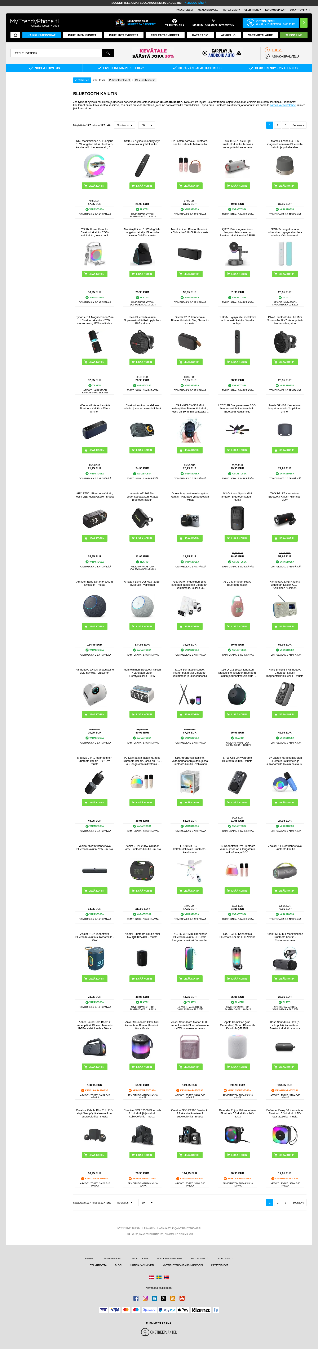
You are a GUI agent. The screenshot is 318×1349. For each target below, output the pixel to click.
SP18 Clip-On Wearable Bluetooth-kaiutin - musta (237, 759)
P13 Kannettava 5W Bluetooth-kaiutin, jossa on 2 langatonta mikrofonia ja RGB (237, 849)
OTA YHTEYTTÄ (298, 10)
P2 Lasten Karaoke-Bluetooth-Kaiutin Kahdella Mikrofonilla (190, 142)
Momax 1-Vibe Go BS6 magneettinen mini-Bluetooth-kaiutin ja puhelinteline (285, 144)
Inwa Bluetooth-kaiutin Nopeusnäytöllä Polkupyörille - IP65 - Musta (142, 320)
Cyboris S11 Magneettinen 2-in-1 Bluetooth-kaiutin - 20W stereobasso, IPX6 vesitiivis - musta (94, 320)
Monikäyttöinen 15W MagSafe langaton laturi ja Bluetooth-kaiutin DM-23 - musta (142, 232)
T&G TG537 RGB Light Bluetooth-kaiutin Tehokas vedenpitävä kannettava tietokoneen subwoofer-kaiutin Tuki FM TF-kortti (237, 144)
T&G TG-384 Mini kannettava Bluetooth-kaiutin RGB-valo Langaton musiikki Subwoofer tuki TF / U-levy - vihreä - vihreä (190, 937)
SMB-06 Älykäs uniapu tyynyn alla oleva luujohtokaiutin (142, 142)
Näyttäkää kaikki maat (159, 1287)
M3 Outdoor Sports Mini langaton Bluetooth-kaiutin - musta (237, 496)
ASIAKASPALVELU (208, 10)
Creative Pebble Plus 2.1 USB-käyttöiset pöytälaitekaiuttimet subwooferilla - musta (94, 1113)
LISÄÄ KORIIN (144, 186)
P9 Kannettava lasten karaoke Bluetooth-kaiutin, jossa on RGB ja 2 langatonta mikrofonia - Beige (142, 761)
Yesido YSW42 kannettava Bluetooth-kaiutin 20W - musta (94, 847)
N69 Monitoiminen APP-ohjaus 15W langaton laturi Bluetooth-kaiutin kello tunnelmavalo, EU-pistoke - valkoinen (94, 144)
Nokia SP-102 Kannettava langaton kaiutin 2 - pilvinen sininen (284, 408)
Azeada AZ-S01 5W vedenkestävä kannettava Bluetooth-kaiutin (142, 496)
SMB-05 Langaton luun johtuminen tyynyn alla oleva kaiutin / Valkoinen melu (285, 232)
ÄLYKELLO (228, 35)
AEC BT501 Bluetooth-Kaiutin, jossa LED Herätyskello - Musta (95, 495)
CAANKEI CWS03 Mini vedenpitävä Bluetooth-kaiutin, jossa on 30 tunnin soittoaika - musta (190, 408)
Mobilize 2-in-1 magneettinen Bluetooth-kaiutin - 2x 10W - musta (94, 761)
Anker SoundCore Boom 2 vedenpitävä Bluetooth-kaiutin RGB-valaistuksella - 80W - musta (94, 1025)
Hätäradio (200, 35)
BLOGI (118, 1265)
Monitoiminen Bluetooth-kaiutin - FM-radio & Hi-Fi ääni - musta (189, 231)
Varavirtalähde (260, 35)
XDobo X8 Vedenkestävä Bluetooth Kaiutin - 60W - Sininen (94, 408)
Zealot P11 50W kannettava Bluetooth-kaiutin (285, 847)
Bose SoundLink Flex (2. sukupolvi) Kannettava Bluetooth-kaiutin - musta (285, 1025)
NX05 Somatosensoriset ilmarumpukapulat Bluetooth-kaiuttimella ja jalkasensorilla (189, 672)
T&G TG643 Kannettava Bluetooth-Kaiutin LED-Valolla (237, 935)
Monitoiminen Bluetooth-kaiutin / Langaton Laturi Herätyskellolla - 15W (142, 672)
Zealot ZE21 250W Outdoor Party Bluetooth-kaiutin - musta (142, 847)
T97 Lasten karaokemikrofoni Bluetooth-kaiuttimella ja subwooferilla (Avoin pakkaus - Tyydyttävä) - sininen (284, 761)
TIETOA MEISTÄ (231, 10)
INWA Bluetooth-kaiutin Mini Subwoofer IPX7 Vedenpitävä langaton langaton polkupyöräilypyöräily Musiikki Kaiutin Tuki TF (285, 320)
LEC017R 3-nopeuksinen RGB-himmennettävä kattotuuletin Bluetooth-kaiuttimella (237, 408)
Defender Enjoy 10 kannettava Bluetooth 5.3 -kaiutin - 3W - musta (237, 1113)
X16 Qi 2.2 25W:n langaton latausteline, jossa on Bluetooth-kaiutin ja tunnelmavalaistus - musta (237, 672)
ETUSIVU (90, 1258)
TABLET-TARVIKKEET (165, 35)
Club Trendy (252, 10)
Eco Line (294, 35)
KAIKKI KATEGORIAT (41, 35)
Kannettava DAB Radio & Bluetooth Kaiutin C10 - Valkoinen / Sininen (285, 584)
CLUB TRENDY (225, 1258)
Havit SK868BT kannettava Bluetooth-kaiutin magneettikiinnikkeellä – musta (284, 672)
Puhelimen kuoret (82, 35)
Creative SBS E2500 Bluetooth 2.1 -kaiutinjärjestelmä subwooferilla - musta (142, 1113)
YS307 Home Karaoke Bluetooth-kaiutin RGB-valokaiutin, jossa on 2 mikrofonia (95, 232)
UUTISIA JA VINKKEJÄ (142, 1265)
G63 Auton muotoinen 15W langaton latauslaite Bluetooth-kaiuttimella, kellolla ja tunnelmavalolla (189, 584)
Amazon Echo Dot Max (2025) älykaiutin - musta (94, 583)
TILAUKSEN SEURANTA (169, 1258)
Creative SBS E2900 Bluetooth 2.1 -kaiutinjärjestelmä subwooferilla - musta (189, 1113)
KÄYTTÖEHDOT (220, 1265)
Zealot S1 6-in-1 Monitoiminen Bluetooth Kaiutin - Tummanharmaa (285, 937)
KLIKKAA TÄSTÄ (196, 2)
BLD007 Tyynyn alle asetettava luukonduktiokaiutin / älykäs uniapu (237, 320)
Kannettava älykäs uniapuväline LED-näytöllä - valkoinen (94, 671)
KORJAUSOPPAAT (275, 10)
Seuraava (298, 125)
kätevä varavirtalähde (283, 105)
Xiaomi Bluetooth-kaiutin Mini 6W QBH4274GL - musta (142, 935)
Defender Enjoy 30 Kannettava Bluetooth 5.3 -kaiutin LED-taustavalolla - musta (284, 1113)
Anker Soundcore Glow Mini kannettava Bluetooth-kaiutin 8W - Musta (142, 1025)
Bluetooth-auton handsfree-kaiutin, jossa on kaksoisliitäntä (142, 407)
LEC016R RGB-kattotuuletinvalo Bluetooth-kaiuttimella (189, 849)
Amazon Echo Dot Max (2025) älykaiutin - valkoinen (142, 583)
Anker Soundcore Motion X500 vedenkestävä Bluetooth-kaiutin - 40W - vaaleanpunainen (190, 1025)
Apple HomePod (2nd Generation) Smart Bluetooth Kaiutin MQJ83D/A (237, 1025)
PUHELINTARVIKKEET (123, 35)
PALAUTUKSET (184, 10)
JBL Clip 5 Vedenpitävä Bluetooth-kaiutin (237, 583)
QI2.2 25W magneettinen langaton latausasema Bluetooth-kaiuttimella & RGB (237, 232)
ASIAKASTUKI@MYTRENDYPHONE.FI (179, 1228)
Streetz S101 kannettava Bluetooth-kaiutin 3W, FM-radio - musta (189, 320)
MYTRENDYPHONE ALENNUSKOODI (183, 1265)
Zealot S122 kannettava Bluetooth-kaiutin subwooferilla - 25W (94, 937)
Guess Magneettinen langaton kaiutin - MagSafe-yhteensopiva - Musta (190, 496)
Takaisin (83, 80)
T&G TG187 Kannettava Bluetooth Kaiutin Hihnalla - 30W (285, 496)
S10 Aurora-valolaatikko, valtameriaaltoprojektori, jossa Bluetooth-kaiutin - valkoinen (190, 761)
